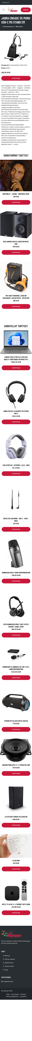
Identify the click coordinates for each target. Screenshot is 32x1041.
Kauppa (25, 10)
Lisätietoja (16, 78)
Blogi (6, 970)
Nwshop (7, 956)
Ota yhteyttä (15, 994)
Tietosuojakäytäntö (12, 996)
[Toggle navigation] (3, 9)
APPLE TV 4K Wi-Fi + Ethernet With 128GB (16, 904)
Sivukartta (23, 996)
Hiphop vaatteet (10, 959)
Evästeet (23, 994)
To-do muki (16, 860)
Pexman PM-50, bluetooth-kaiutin (16, 721)
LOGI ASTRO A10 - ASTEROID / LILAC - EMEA (16, 465)
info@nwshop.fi (5, 2)
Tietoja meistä (9, 966)
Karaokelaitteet (8, 26)
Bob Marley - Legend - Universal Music (16, 194)
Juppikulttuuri (9, 963)
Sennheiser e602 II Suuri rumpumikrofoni (16, 573)
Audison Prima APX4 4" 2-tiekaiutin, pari (16, 765)
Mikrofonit (19, 26)
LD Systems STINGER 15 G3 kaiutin (16, 817)
